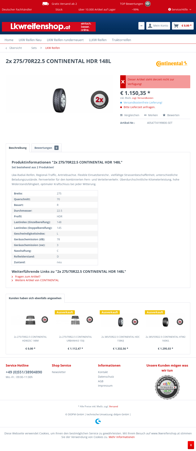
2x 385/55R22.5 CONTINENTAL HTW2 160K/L (165, 338)
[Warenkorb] (183, 26)
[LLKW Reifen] (97, 40)
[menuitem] (141, 26)
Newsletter (59, 372)
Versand (113, 406)
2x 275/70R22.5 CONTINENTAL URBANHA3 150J (75, 338)
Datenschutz (106, 376)
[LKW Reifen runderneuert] (65, 40)
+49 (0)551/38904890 (24, 372)
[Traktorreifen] (121, 40)
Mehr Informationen (122, 437)
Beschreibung (18, 148)
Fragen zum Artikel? (26, 276)
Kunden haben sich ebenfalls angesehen (35, 298)
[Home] (9, 40)
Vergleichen (129, 115)
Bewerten (171, 115)
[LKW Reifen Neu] (30, 40)
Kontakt (103, 372)
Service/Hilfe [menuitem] (178, 9)
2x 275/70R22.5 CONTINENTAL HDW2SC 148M (30, 338)
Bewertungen (46, 148)
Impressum (105, 385)
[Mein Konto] (158, 26)
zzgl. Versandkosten (142, 98)
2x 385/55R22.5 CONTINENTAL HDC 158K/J (120, 338)
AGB (100, 381)
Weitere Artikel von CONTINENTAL (35, 280)
